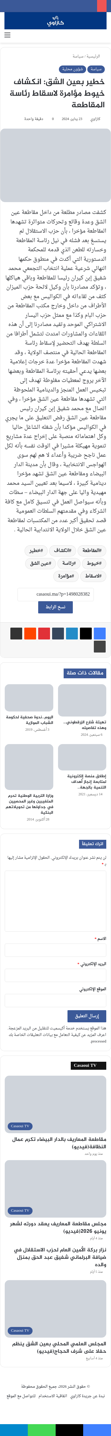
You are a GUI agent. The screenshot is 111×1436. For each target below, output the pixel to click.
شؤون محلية (72, 69)
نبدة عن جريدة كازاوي (87, 1396)
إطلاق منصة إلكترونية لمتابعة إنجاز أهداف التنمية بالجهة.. (86, 782)
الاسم (101, 939)
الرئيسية (95, 56)
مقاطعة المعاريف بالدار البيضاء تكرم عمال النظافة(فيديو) (59, 1143)
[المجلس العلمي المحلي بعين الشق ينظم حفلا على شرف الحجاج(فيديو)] (55, 1308)
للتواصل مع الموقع (21, 1396)
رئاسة (67, 563)
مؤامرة (65, 576)
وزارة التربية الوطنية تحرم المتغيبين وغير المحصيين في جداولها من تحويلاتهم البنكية (29, 804)
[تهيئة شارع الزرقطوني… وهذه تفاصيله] (82, 700)
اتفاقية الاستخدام (52, 1396)
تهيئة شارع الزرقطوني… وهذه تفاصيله (84, 725)
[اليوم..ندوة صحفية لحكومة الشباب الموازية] (29, 697)
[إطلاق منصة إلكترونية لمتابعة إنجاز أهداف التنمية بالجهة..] (82, 757)
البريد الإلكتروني (92, 964)
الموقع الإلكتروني (92, 989)
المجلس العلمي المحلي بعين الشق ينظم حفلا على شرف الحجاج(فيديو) (59, 1348)
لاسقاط (92, 576)
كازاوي (95, 119)
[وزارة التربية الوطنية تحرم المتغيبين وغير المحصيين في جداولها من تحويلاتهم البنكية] (29, 767)
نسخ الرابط (55, 607)
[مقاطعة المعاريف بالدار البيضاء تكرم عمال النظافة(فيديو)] (55, 1104)
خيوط (93, 563)
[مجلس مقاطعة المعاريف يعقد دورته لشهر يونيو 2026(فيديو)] (55, 1188)
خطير (35, 550)
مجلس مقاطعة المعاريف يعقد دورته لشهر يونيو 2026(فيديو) (58, 1228)
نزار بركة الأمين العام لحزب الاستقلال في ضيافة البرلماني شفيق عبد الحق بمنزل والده (60, 1257)
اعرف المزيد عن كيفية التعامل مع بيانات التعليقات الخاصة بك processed (57, 1038)
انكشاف (61, 550)
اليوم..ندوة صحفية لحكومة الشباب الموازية (29, 720)
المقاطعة (90, 550)
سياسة (78, 56)
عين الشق (39, 563)
